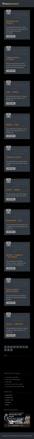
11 (11, 350)
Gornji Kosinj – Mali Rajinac (13, 291)
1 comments (18, 119)
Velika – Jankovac (14, 324)
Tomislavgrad (16, 54)
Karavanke (15, 249)
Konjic (26, 15)
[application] (17, 420)
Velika (22, 320)
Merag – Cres (12, 125)
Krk (26, 184)
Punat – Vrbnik (13, 190)
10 (8, 350)
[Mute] (25, 425)
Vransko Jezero (20, 153)
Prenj (14, 17)
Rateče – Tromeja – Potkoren (14, 256)
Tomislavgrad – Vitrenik (13, 59)
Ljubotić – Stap (9, 400)
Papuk (18, 320)
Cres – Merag (12, 92)
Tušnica (21, 54)
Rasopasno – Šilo (14, 221)
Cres (26, 86)
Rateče (24, 249)
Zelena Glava (19, 17)
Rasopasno (15, 216)
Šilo (19, 216)
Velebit (23, 286)
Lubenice (15, 153)
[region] (17, 363)
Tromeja (15, 251)
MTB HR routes (24, 84)
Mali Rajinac (19, 286)
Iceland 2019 (8, 395)
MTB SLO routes (25, 245)
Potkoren (20, 249)
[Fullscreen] (28, 425)
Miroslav (16, 13)
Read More (10, 36)
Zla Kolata (8, 402)
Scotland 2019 (9, 397)
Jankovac (15, 320)
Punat (14, 186)
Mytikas (7, 404)
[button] (17, 420)
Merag (14, 88)
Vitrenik (25, 54)
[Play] (6, 425)
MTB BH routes (24, 13)
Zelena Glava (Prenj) (12, 22)
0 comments (18, 15)
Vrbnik (17, 186)
